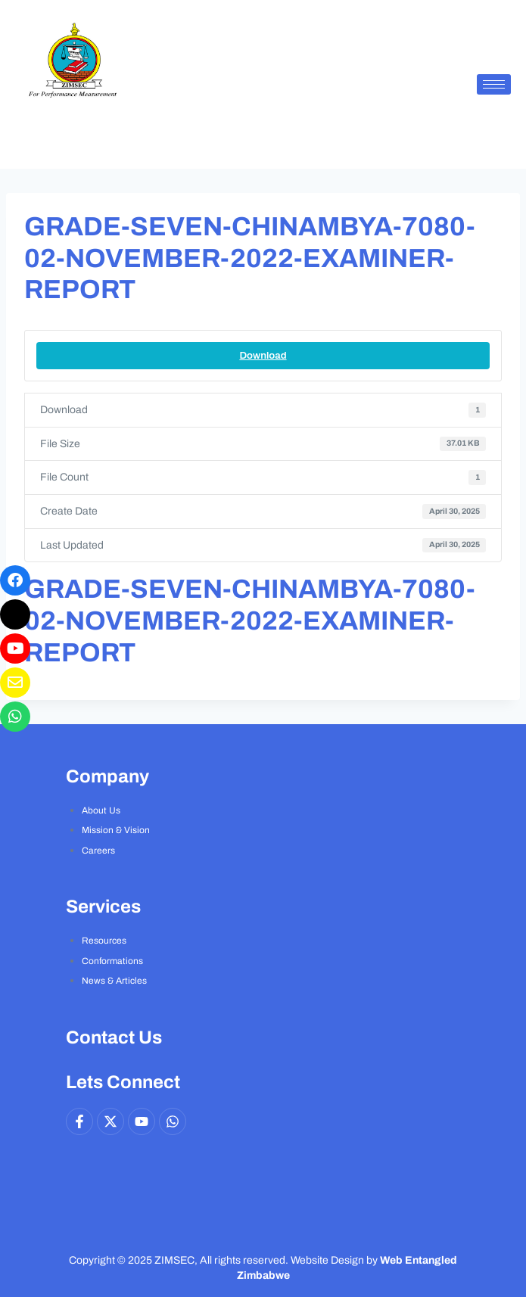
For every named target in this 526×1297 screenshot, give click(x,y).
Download (262, 355)
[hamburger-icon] (494, 84)
